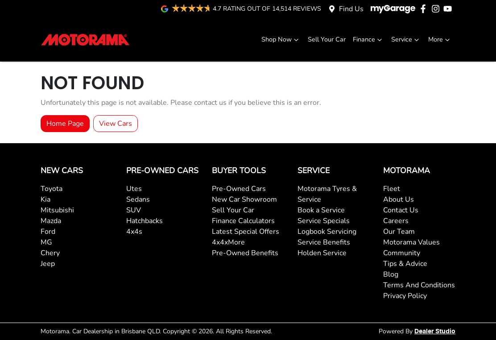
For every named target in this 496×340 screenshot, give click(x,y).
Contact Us (400, 210)
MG (46, 242)
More (440, 39)
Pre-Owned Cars (239, 189)
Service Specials (324, 221)
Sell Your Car (327, 39)
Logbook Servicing (327, 231)
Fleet (391, 189)
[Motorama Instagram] (437, 8)
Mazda (51, 221)
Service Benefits (324, 242)
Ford (48, 231)
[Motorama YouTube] (449, 8)
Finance (368, 39)
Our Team (399, 231)
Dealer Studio (434, 331)
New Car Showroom (244, 199)
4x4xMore (228, 242)
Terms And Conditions (419, 285)
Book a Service (321, 210)
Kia (45, 199)
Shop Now (281, 39)
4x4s (134, 231)
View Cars (115, 124)
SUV (133, 210)
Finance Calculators (243, 221)
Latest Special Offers (245, 231)
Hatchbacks (144, 221)
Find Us (351, 9)
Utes (134, 189)
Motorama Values (411, 242)
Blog (390, 274)
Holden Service (322, 253)
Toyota (51, 189)
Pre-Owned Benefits (245, 253)
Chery (50, 253)
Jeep (48, 264)
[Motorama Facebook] (425, 8)
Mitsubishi (57, 210)
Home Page (65, 124)
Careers (396, 221)
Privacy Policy (405, 296)
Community (401, 253)
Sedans (138, 199)
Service (406, 39)
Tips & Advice (405, 264)
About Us (398, 199)
